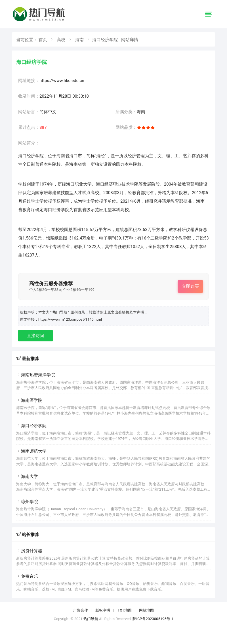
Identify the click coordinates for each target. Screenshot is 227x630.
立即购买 (190, 286)
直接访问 (35, 335)
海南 (79, 39)
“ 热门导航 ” (60, 312)
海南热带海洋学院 (35, 374)
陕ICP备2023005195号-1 (153, 619)
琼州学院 (27, 501)
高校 (61, 39)
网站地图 (146, 610)
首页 (43, 39)
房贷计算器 (29, 550)
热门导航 (90, 619)
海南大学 (27, 476)
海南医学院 (29, 400)
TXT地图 (124, 610)
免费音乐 (27, 576)
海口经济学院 (31, 425)
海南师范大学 (31, 451)
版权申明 (102, 610)
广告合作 (80, 610)
